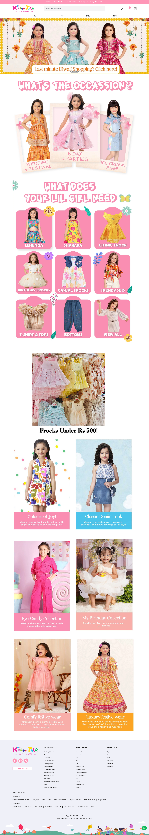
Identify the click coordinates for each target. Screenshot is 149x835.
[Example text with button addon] (74, 8)
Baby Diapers (102, 800)
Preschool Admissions (50, 787)
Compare (110, 763)
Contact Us (79, 752)
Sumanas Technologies (80, 818)
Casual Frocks (17, 807)
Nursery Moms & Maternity (52, 781)
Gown (92, 807)
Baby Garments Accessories (21, 800)
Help (77, 758)
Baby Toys (36, 800)
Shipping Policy (80, 769)
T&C (77, 763)
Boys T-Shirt (48, 807)
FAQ (77, 761)
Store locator (22, 768)
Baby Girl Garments (60, 800)
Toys (115, 16)
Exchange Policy (80, 775)
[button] (122, 9)
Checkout (110, 761)
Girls (34, 16)
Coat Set (58, 807)
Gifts (45, 784)
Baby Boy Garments (75, 800)
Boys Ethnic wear (89, 800)
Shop (108, 755)
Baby (88, 16)
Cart (108, 758)
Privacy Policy (80, 784)
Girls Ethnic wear (69, 807)
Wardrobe (110, 766)
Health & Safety (49, 775)
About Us (78, 755)
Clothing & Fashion (49, 752)
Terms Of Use (80, 766)
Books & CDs (48, 758)
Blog (77, 778)
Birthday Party (48, 763)
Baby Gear (47, 778)
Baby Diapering (48, 766)
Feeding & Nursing (49, 769)
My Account (110, 752)
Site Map (78, 787)
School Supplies (49, 761)
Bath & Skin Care (49, 772)
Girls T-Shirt (38, 807)
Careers (78, 781)
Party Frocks (28, 807)
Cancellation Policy (81, 772)
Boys (61, 16)
